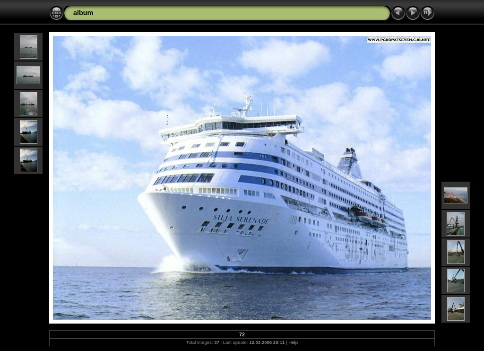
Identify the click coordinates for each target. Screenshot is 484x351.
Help (293, 342)
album (83, 13)
